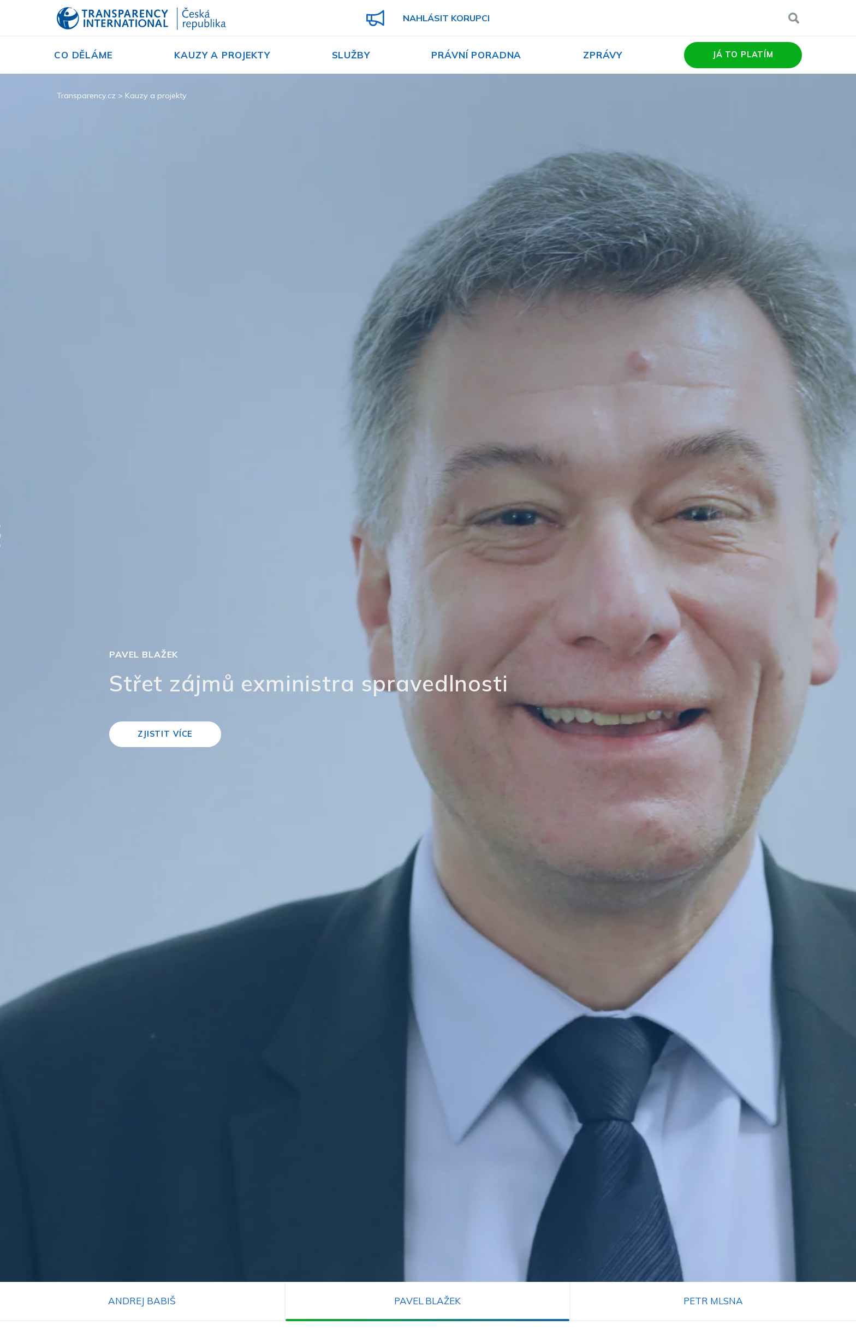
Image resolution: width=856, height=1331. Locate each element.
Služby (351, 55)
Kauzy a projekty (222, 55)
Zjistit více (165, 734)
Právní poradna (476, 55)
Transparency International (141, 19)
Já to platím (743, 54)
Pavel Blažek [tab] (427, 1300)
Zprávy (602, 55)
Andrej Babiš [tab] (142, 1300)
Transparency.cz (86, 95)
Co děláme (83, 55)
